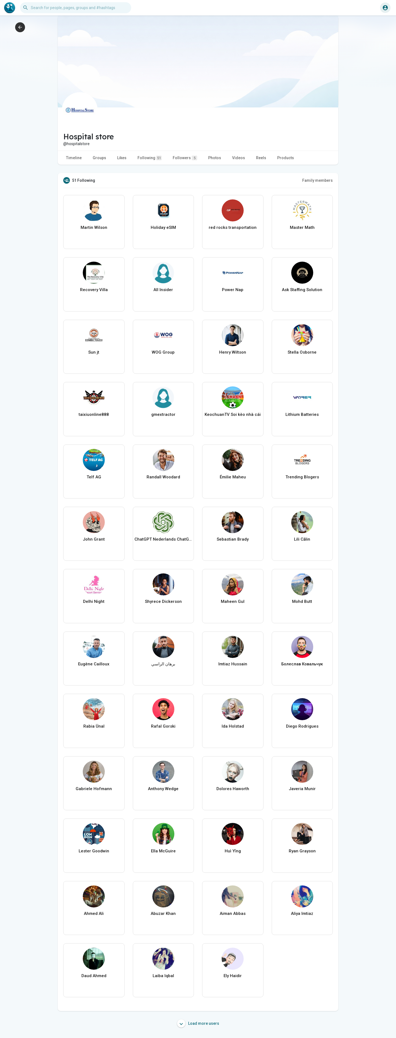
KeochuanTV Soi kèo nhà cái (233, 414)
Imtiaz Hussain (232, 664)
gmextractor (163, 414)
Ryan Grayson (302, 851)
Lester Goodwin (94, 851)
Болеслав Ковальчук (302, 664)
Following (150, 158)
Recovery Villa (94, 289)
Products (285, 158)
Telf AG (94, 477)
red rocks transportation (233, 227)
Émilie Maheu (233, 477)
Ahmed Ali (94, 913)
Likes (122, 158)
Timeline (74, 158)
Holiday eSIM (163, 227)
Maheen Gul (232, 601)
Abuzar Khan (163, 913)
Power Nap (232, 289)
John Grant (94, 539)
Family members (317, 180)
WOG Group (163, 352)
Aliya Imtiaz (302, 913)
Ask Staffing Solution (302, 289)
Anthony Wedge (163, 788)
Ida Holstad (233, 726)
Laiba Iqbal (163, 975)
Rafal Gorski (163, 726)
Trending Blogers (302, 477)
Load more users (198, 1023)
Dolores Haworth (232, 788)
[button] (75, 7)
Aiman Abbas (233, 913)
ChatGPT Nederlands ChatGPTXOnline (163, 539)
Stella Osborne (302, 352)
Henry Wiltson (232, 352)
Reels (261, 158)
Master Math (302, 227)
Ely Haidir (233, 975)
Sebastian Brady (233, 539)
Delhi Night (94, 601)
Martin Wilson (94, 227)
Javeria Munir (302, 788)
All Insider (163, 289)
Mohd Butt (302, 601)
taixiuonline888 (94, 414)
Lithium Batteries (302, 414)
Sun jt (93, 352)
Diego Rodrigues (302, 726)
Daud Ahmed (93, 975)
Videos (238, 158)
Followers (185, 158)
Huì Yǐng (233, 851)
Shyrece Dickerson (163, 601)
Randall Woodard (163, 477)
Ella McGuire (163, 851)
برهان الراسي (163, 664)
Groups (99, 158)
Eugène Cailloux (93, 664)
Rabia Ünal (94, 726)
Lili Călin (302, 539)
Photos (214, 158)
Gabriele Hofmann (94, 788)
